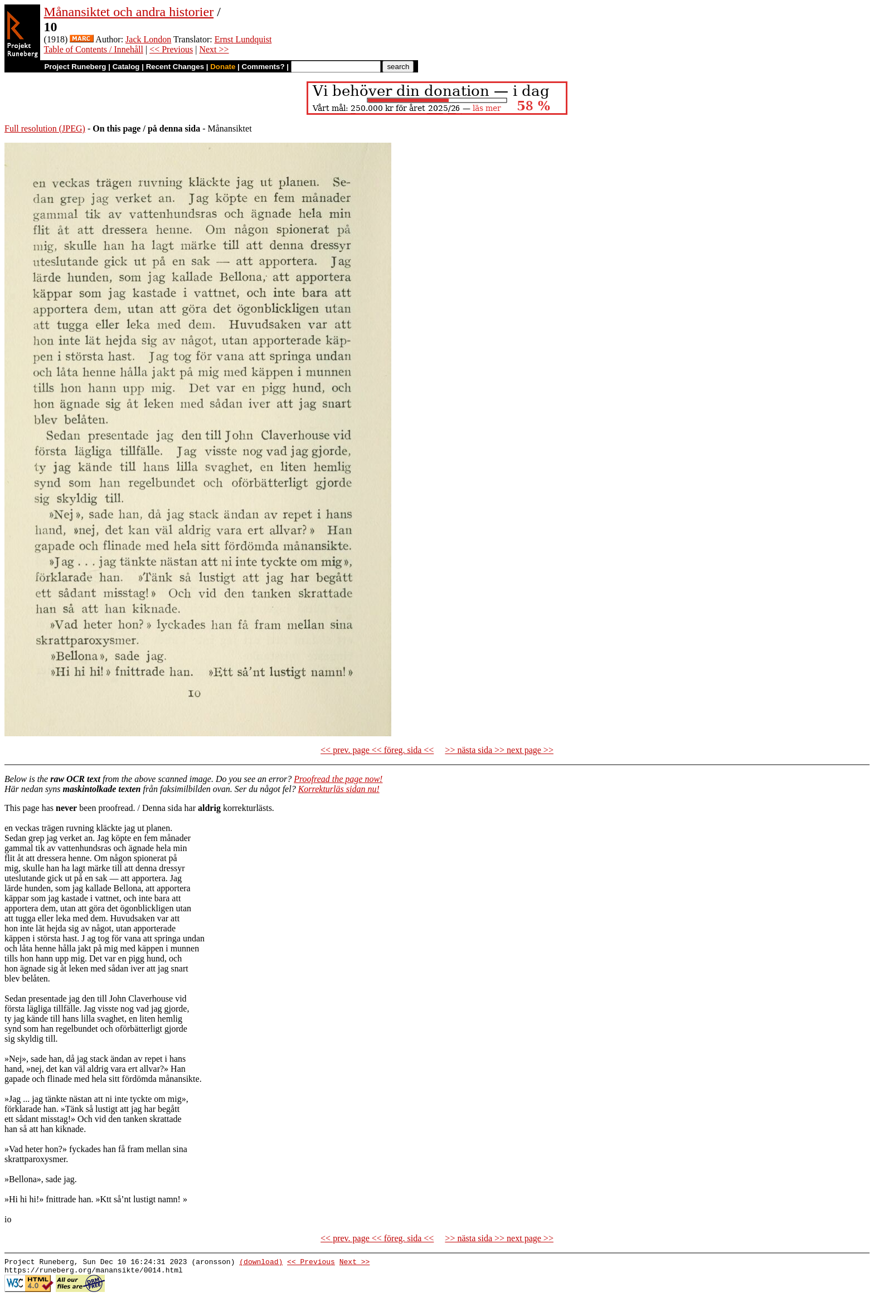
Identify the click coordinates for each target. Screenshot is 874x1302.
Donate (222, 66)
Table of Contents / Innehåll (93, 49)
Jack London (148, 39)
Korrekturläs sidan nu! (339, 789)
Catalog (126, 66)
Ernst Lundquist (243, 39)
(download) (261, 1263)
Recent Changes (175, 66)
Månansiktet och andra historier (129, 11)
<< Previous (171, 49)
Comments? (263, 66)
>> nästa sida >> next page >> (499, 750)
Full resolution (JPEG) (44, 128)
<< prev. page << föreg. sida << (377, 750)
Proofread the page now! (338, 779)
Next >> (214, 49)
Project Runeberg (75, 66)
